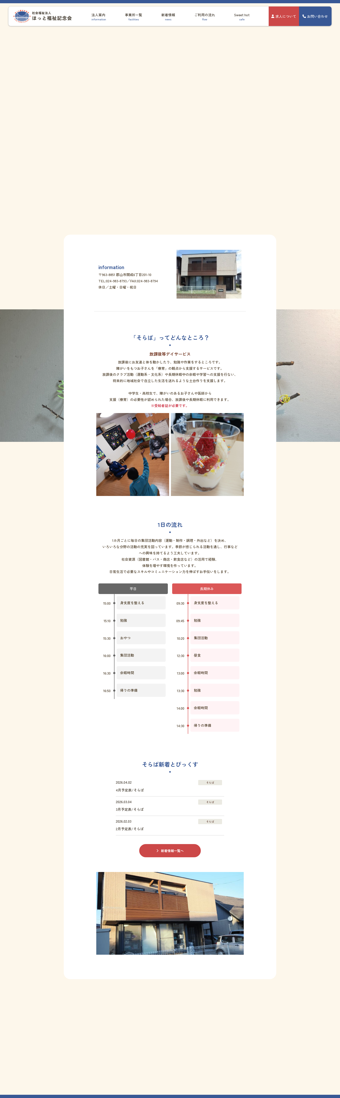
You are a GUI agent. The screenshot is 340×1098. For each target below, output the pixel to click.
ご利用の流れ (204, 16)
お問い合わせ (315, 16)
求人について (283, 16)
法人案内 (99, 16)
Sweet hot (242, 16)
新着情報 (168, 16)
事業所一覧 (133, 16)
